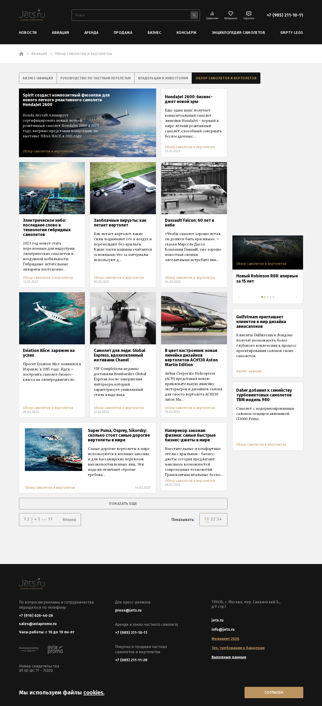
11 (50, 519)
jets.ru (217, 620)
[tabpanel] (267, 265)
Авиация (60, 32)
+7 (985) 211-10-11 (285, 15)
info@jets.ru (223, 629)
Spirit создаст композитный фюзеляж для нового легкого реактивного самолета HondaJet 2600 (66, 100)
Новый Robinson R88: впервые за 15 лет (267, 278)
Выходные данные (229, 657)
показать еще (123, 503)
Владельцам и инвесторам (163, 78)
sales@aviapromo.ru (38, 624)
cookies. (93, 692)
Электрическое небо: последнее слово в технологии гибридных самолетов (47, 227)
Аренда (91, 32)
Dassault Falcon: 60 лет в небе (189, 222)
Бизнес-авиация (38, 78)
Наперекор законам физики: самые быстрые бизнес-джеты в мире (190, 435)
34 (219, 519)
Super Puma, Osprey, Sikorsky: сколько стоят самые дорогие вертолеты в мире (119, 435)
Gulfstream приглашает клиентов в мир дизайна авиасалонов (261, 322)
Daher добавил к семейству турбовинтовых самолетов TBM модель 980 (264, 395)
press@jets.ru (128, 610)
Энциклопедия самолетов (238, 32)
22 (213, 519)
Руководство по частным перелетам (95, 78)
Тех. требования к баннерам (238, 648)
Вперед (69, 519)
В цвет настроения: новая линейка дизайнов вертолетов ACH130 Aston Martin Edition (191, 357)
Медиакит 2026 (225, 638)
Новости (28, 32)
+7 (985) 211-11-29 (131, 660)
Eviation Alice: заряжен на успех (49, 353)
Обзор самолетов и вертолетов (226, 78)
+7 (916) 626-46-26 (36, 615)
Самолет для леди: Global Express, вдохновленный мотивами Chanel (119, 355)
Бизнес (154, 32)
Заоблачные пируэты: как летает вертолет (120, 222)
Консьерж (187, 32)
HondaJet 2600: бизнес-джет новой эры (189, 99)
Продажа (123, 32)
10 (206, 519)
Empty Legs (292, 32)
